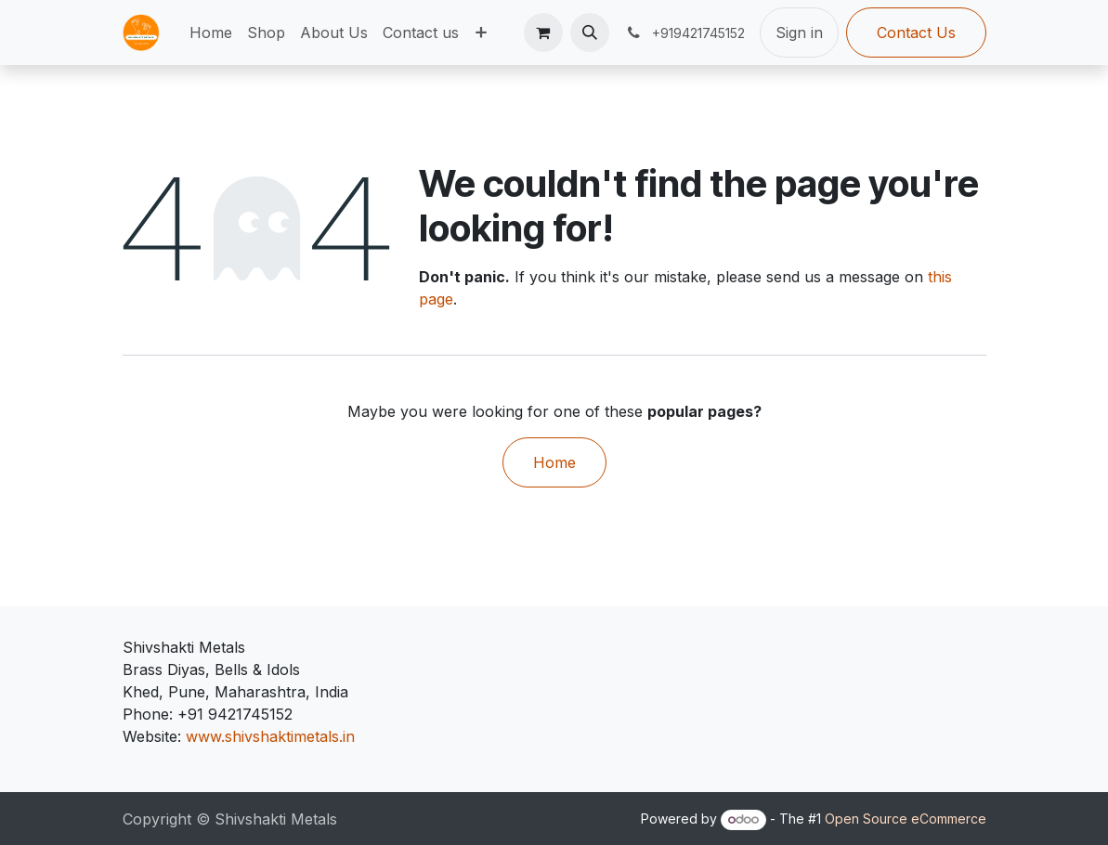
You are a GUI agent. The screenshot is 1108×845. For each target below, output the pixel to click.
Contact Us (916, 32)
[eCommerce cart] (543, 32)
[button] (589, 32)
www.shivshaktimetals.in (270, 736)
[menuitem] (211, 32)
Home (554, 462)
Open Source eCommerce (905, 818)
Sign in (799, 32)
